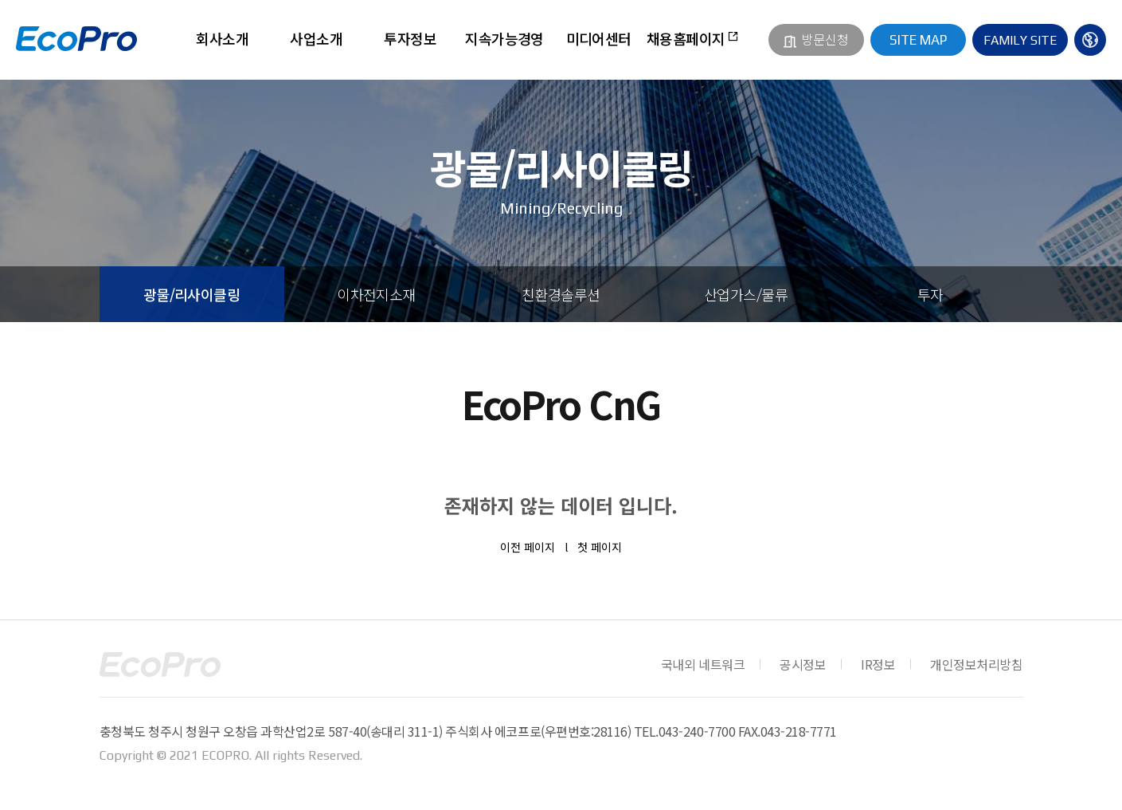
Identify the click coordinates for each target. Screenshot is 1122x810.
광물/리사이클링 (191, 294)
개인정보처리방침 (976, 664)
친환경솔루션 (561, 294)
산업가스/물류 (746, 294)
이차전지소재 (376, 294)
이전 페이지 (527, 547)
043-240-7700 (697, 731)
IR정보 (878, 664)
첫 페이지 (599, 547)
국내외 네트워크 (703, 664)
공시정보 (803, 664)
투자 (930, 294)
